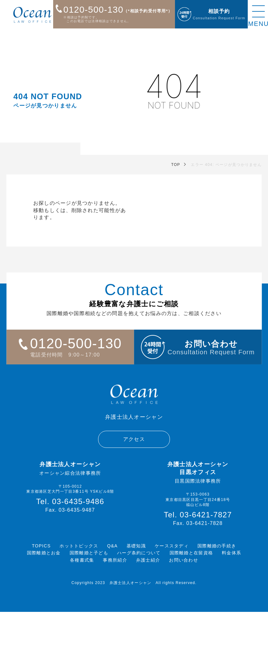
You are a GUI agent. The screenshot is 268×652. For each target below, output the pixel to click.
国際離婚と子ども (89, 552)
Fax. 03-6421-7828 (198, 523)
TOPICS (41, 545)
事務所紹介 (115, 560)
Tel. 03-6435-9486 (70, 501)
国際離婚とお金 (44, 552)
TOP (175, 164)
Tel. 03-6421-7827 (198, 514)
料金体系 (231, 552)
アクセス (134, 439)
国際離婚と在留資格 (191, 552)
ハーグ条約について (139, 552)
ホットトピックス (78, 545)
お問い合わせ (183, 560)
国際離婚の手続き (216, 545)
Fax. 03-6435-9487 (70, 510)
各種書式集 (82, 560)
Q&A (112, 545)
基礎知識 (136, 545)
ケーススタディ (172, 545)
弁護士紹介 (148, 560)
